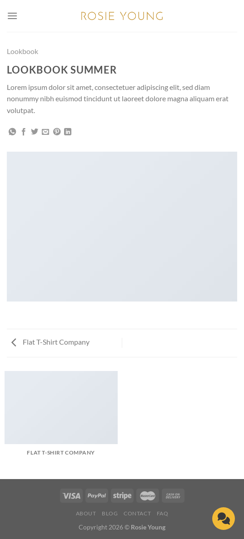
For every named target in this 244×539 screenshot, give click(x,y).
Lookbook (22, 51)
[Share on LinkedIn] (67, 132)
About (86, 513)
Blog (110, 513)
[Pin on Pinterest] (56, 132)
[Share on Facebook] (23, 132)
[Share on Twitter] (34, 132)
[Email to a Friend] (45, 132)
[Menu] (12, 16)
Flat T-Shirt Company (50, 341)
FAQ (163, 513)
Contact (137, 513)
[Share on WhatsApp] (12, 132)
